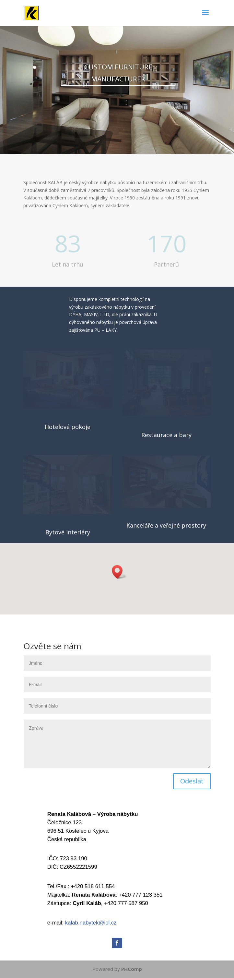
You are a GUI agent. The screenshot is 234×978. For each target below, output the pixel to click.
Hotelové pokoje (67, 427)
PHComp (131, 969)
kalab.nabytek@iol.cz (91, 923)
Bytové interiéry (67, 532)
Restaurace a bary (166, 435)
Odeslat (192, 781)
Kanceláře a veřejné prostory (166, 525)
